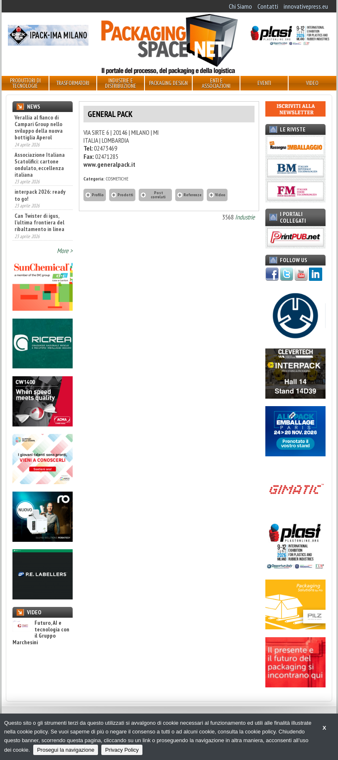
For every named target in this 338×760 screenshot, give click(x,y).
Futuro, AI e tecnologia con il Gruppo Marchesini (40, 633)
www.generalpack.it (109, 164)
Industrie (245, 217)
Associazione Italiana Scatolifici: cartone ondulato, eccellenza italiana (40, 164)
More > (65, 250)
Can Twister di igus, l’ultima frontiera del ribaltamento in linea (39, 222)
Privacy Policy (122, 750)
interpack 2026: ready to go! (40, 195)
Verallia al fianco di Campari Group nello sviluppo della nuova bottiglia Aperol (39, 127)
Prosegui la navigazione (65, 750)
